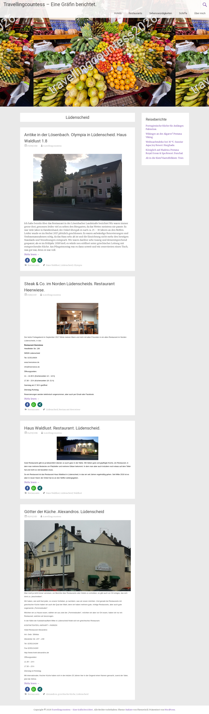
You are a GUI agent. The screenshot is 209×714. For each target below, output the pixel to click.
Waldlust (78, 493)
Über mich (200, 13)
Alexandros (51, 694)
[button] (27, 260)
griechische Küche (66, 694)
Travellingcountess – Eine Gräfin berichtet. (50, 4)
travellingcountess (52, 146)
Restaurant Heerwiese (69, 409)
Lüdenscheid (67, 265)
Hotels (118, 13)
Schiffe (183, 13)
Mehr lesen (31, 254)
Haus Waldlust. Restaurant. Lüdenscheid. (62, 428)
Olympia (78, 265)
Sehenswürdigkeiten (160, 13)
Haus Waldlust (53, 265)
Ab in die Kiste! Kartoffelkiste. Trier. (165, 158)
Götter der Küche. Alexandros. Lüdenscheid (64, 511)
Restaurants (135, 13)
